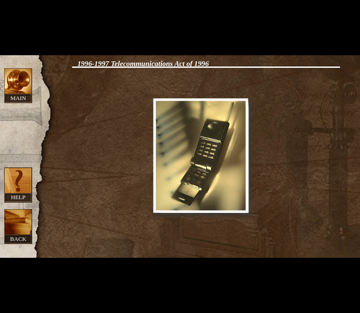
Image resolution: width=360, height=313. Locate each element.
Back (18, 239)
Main (18, 98)
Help (18, 197)
